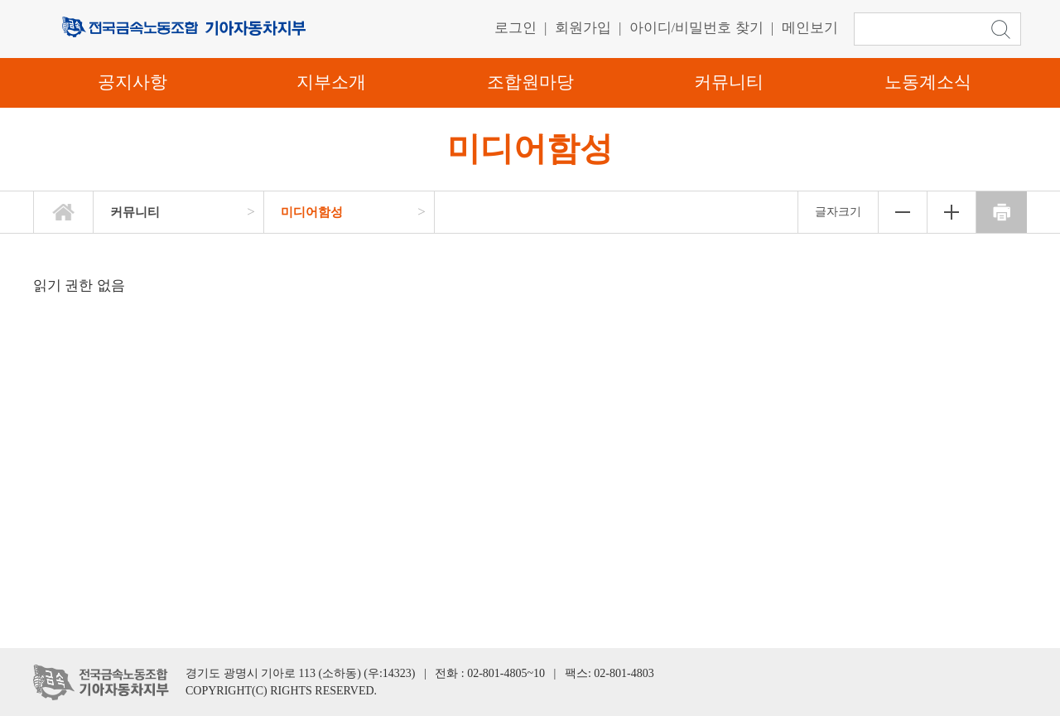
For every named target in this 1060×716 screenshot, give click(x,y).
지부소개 (331, 82)
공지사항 (132, 82)
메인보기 (810, 28)
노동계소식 (927, 82)
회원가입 (583, 28)
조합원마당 (530, 82)
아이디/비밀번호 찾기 (696, 28)
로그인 (515, 28)
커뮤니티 (729, 82)
